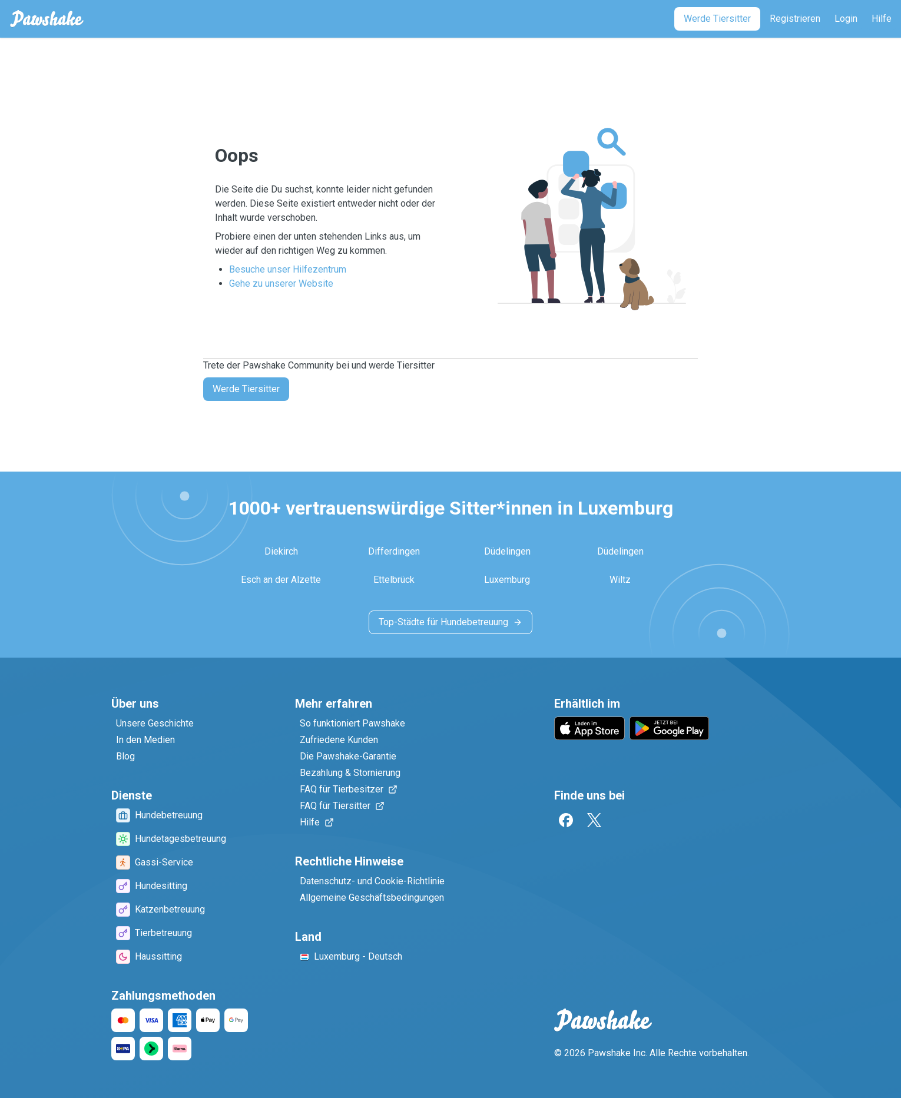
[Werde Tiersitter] (717, 19)
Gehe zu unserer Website (281, 283)
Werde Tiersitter (246, 388)
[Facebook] (566, 820)
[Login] (846, 19)
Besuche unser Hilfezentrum (287, 269)
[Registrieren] (795, 19)
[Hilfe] (881, 19)
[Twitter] (594, 820)
